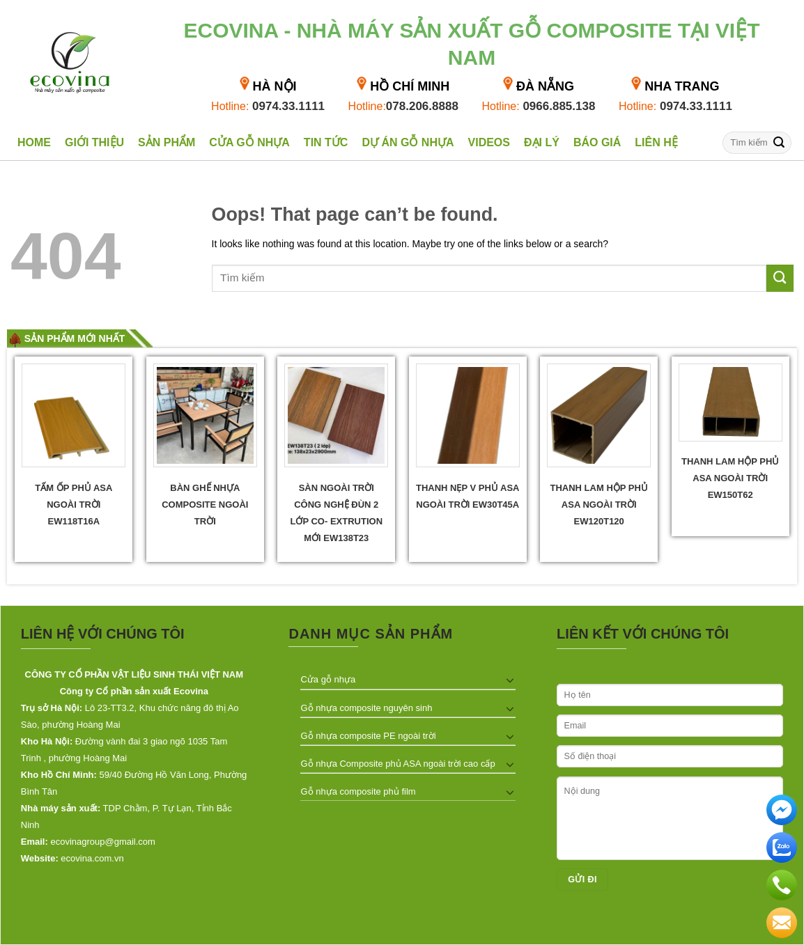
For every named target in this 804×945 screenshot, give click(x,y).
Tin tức (326, 142)
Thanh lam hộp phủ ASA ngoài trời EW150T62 (730, 478)
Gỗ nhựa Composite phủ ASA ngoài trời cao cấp (397, 763)
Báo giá (597, 142)
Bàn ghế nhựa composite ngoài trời (205, 504)
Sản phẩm (166, 142)
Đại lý (541, 142)
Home (34, 142)
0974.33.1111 (268, 106)
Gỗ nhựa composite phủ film (357, 791)
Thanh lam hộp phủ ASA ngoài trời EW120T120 (599, 504)
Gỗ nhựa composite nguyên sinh (366, 708)
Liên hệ (656, 142)
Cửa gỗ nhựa (249, 142)
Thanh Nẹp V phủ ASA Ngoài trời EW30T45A (467, 496)
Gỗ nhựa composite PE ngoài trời (367, 736)
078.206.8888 (403, 106)
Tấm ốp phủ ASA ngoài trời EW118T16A (73, 504)
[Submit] (779, 142)
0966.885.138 (538, 106)
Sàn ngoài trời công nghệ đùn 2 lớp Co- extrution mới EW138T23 (336, 513)
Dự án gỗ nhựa (408, 142)
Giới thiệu (94, 142)
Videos (489, 142)
